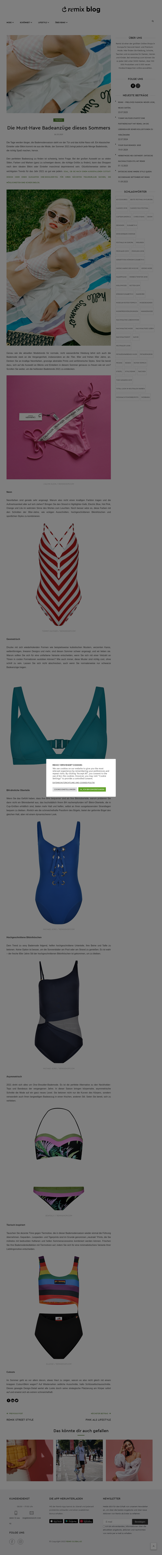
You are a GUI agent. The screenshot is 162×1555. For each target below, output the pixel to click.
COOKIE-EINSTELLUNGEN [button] (64, 789)
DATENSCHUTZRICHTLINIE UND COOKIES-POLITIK (74, 783)
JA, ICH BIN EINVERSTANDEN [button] (92, 789)
